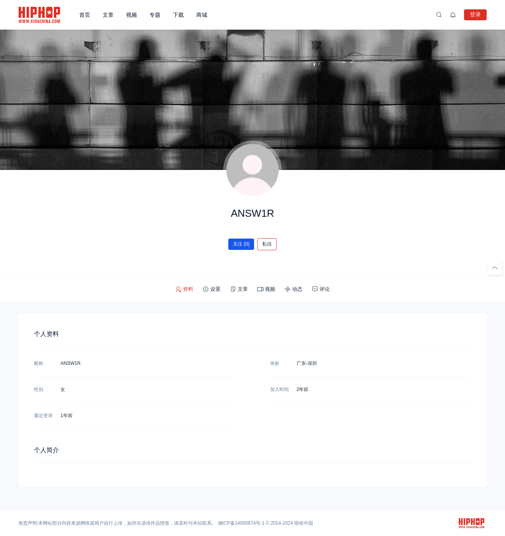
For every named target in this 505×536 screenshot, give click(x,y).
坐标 (274, 363)
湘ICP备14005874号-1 (241, 523)
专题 (154, 15)
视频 (131, 15)
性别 (38, 389)
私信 (267, 244)
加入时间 (279, 389)
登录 (475, 14)
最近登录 (43, 415)
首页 (84, 15)
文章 (108, 15)
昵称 (38, 363)
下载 (178, 15)
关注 (241, 244)
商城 (201, 15)
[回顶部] (495, 268)
